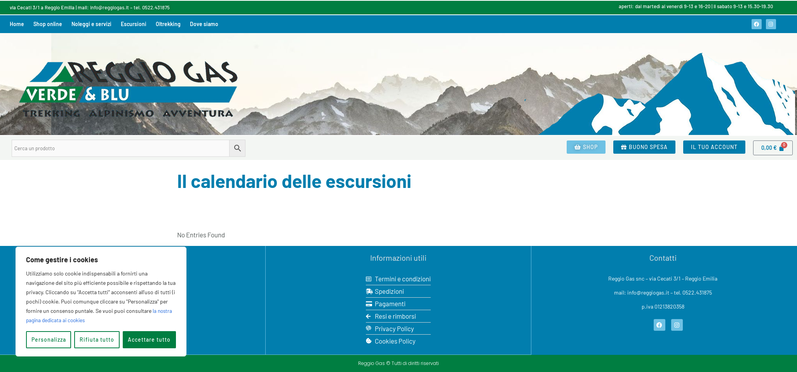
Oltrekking (168, 24)
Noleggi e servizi (91, 24)
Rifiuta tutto (97, 339)
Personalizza (48, 339)
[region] (101, 301)
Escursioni (133, 24)
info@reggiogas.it (109, 7)
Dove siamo (204, 24)
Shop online (47, 24)
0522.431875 (156, 7)
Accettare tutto (149, 339)
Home (17, 24)
